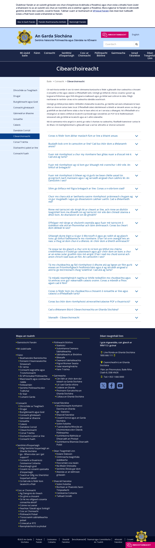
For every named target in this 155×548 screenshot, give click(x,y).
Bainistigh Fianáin (78, 22)
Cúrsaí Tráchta (27, 433)
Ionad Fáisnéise (61, 402)
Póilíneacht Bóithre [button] (101, 54)
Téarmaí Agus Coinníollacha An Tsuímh (98, 540)
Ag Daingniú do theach (31, 493)
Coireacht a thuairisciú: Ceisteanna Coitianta (31, 462)
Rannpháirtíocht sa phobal (33, 526)
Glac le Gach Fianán (26, 22)
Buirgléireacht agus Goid (32, 412)
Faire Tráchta (63, 369)
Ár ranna (24, 366)
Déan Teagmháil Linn (64, 450)
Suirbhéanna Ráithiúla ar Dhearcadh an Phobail (68, 437)
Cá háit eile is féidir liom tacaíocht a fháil (31, 483)
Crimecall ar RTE (28, 523)
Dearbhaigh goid (28, 466)
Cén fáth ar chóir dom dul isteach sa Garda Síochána (69, 380)
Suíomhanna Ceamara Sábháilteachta (67, 350)
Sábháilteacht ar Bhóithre (69, 354)
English (135, 34)
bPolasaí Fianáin (101, 10)
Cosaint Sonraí (130, 540)
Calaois (23, 424)
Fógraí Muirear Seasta (67, 363)
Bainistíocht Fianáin (27, 342)
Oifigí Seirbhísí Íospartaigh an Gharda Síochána (34, 450)
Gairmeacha (60, 375)
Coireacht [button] (49, 52)
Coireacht (59, 81)
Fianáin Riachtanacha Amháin (52, 22)
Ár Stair (23, 393)
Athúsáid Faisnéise (118, 540)
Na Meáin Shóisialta (66, 465)
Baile (49, 81)
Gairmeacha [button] (118, 52)
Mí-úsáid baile (25, 54)
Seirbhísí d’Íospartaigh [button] (66, 54)
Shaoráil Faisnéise (65, 414)
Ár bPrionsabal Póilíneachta (33, 375)
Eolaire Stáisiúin (64, 453)
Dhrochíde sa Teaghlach (32, 406)
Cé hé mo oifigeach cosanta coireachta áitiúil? (33, 501)
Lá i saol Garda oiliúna (67, 384)
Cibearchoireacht (76, 81)
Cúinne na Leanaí (28, 505)
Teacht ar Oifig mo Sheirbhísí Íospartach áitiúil (34, 477)
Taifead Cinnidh (64, 496)
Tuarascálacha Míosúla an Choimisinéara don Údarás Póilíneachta (69, 429)
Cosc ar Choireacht (26, 490)
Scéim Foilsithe (63, 423)
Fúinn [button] (37, 52)
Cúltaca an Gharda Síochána (70, 396)
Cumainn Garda (27, 396)
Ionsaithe (24, 421)
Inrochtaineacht (117, 34)
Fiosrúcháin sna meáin (67, 463)
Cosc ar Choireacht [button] (84, 54)
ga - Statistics (63, 411)
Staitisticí (60, 345)
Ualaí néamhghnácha (66, 366)
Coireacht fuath (27, 439)
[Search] (118, 44)
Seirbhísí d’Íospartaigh (28, 445)
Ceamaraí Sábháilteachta (68, 360)
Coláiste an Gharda (65, 387)
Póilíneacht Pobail (28, 514)
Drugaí (23, 409)
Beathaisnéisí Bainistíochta (33, 358)
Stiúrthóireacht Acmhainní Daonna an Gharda (69, 407)
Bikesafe (60, 357)
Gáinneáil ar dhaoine (30, 418)
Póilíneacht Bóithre (63, 342)
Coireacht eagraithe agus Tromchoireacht (32, 371)
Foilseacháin (26, 384)
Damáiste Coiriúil (28, 427)
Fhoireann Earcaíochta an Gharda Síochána (68, 392)
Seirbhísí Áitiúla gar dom (68, 468)
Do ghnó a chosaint (29, 496)
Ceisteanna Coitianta (66, 493)
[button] (94, 136)
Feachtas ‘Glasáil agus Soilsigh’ (35, 508)
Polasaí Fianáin (39, 540)
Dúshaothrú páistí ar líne (32, 436)
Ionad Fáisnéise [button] (134, 54)
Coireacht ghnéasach (30, 415)
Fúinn (20, 355)
